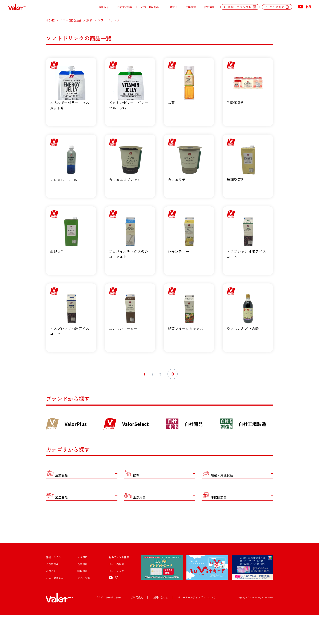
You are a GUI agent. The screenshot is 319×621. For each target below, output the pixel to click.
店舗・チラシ (53, 563)
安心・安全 (83, 584)
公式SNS (172, 7)
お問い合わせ (160, 603)
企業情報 (191, 7)
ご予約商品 (52, 570)
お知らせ (103, 7)
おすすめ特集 (124, 7)
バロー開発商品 (150, 7)
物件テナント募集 (119, 563)
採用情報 (209, 7)
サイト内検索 (116, 570)
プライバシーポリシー (108, 603)
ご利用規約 (136, 603)
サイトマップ (116, 577)
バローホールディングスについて (196, 603)
